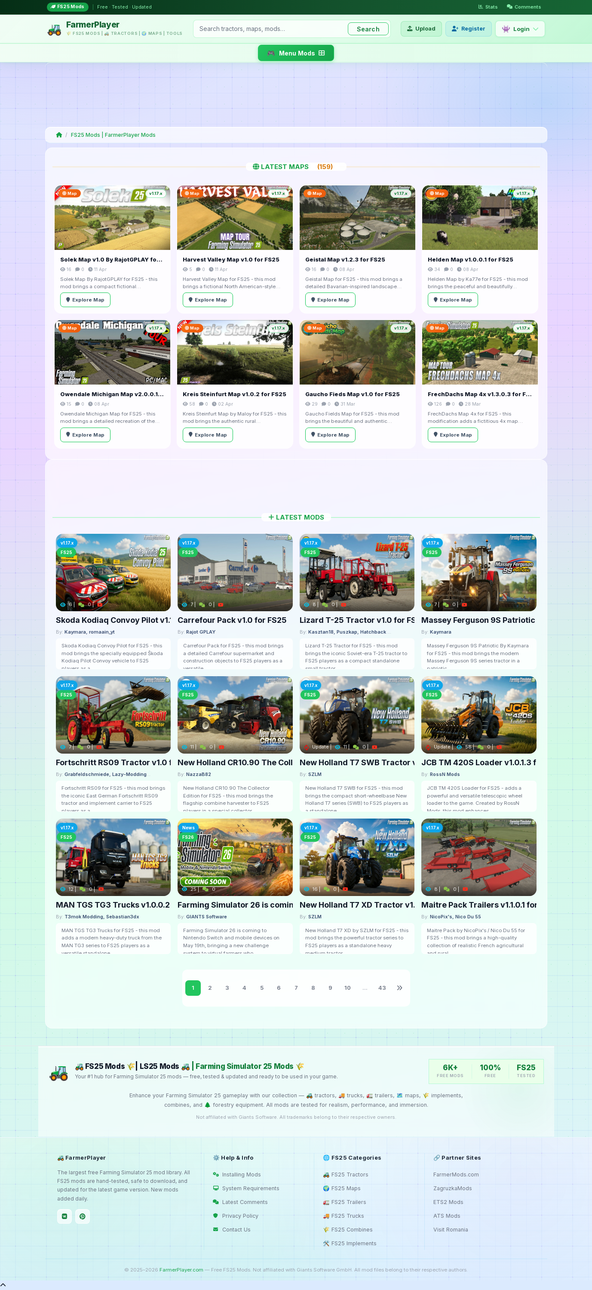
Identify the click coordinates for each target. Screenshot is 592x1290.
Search (368, 29)
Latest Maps (296, 167)
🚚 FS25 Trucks (343, 1216)
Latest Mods (296, 517)
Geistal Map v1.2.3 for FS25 (345, 259)
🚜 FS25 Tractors (345, 1174)
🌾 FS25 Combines (348, 1229)
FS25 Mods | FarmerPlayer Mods (113, 135)
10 (347, 987)
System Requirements (246, 1188)
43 (382, 987)
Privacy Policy (235, 1216)
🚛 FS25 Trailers (344, 1202)
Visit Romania (450, 1229)
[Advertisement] (294, 94)
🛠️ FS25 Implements (350, 1243)
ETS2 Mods (448, 1202)
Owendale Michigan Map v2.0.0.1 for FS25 (112, 394)
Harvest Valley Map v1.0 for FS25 (231, 259)
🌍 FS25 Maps (342, 1188)
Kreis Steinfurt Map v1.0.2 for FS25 (234, 394)
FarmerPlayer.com (181, 1270)
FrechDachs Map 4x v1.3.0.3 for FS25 (480, 394)
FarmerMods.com (456, 1174)
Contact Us (232, 1229)
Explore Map (85, 300)
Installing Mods (237, 1174)
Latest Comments (240, 1202)
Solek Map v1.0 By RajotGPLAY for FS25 (112, 259)
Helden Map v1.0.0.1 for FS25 (470, 259)
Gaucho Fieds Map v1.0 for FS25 (352, 394)
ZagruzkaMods (452, 1188)
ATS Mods (446, 1216)
